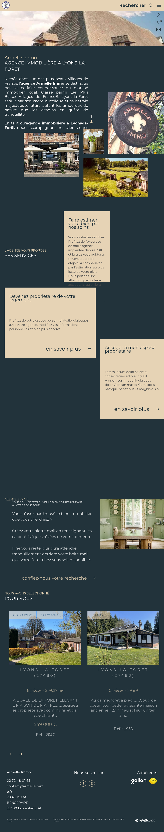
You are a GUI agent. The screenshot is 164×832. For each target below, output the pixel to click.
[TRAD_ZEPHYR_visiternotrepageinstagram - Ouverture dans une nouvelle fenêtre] (92, 789)
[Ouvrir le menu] (159, 5)
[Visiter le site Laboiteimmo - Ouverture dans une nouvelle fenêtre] (145, 826)
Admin (98, 825)
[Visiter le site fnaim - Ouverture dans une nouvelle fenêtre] (153, 787)
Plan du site (72, 825)
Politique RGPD (118, 825)
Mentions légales (86, 825)
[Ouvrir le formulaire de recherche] (136, 5)
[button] (20, 760)
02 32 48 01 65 (18, 786)
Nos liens (106, 825)
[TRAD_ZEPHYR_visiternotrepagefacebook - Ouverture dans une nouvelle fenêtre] (83, 789)
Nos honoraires (59, 825)
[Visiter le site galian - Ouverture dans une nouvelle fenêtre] (138, 787)
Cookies (56, 827)
